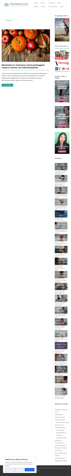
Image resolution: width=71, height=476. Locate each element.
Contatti (37, 470)
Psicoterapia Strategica (61, 453)
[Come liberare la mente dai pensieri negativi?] (61, 369)
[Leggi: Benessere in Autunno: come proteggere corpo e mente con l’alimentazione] (26, 45)
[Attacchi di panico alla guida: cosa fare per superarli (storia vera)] (61, 286)
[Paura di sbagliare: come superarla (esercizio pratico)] (61, 249)
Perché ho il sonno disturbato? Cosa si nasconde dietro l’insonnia (61, 219)
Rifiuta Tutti (20, 469)
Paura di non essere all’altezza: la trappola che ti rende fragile (61, 243)
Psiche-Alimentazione (27, 70)
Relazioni (57, 455)
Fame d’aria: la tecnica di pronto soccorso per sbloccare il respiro (60, 397)
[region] (20, 465)
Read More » (8, 85)
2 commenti (5, 70)
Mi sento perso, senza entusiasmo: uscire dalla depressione (60, 280)
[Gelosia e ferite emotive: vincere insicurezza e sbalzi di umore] (61, 298)
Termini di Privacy (60, 468)
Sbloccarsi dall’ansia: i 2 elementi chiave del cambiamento (60, 351)
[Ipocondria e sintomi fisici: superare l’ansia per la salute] (61, 310)
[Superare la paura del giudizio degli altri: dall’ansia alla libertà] (61, 178)
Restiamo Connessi (61, 438)
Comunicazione (59, 414)
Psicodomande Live (61, 433)
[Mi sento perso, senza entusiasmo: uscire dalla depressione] (61, 274)
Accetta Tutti (29, 469)
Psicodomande (60, 430)
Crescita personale (60, 417)
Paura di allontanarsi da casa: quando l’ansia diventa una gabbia (60, 385)
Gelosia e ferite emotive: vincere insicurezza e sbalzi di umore (60, 304)
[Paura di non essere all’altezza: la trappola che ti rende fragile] (61, 237)
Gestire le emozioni (15, 70)
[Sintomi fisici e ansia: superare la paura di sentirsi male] (61, 321)
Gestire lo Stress (59, 425)
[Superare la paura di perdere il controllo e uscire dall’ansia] (61, 333)
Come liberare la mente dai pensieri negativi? (61, 374)
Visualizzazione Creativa (61, 460)
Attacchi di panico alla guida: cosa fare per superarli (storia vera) (60, 292)
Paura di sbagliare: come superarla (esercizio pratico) (60, 255)
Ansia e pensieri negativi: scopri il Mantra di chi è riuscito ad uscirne (60, 172)
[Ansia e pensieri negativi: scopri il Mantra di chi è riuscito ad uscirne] (61, 166)
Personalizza (9, 469)
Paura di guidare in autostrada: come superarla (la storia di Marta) (60, 268)
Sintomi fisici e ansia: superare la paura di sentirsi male (59, 327)
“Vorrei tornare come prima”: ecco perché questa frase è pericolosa (61, 363)
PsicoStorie (59, 435)
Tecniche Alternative (60, 458)
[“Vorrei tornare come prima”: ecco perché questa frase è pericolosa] (61, 357)
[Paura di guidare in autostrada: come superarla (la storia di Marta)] (61, 261)
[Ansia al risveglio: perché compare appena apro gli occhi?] (61, 202)
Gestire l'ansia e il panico (62, 422)
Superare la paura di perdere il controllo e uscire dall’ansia (61, 339)
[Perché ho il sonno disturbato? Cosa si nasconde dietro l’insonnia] (61, 213)
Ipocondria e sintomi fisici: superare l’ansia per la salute (61, 316)
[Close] (35, 457)
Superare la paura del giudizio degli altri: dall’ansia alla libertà (60, 184)
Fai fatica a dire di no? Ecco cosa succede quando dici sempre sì (61, 231)
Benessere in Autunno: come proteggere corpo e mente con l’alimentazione (23, 66)
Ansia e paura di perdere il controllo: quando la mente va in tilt (61, 196)
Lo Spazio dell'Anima (60, 427)
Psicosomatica (58, 450)
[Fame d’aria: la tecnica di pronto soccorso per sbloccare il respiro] (61, 391)
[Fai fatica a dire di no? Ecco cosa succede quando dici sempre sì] (61, 225)
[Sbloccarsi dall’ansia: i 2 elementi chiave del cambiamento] (61, 345)
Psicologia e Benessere (61, 448)
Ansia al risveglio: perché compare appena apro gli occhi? (60, 208)
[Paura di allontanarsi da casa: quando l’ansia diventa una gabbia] (61, 379)
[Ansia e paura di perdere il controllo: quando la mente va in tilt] (61, 190)
